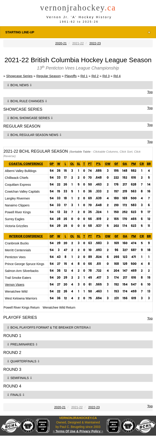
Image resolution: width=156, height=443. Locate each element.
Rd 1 (84, 76)
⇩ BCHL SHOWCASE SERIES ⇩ (30, 118)
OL (72, 164)
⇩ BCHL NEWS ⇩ (19, 85)
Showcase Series (19, 76)
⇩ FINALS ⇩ (16, 395)
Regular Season (48, 76)
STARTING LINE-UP (78, 32)
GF (116, 164)
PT (90, 164)
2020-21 (60, 43)
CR (142, 164)
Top (150, 92)
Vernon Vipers (14, 284)
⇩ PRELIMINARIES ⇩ (22, 344)
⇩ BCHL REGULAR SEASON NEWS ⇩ (34, 135)
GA (125, 164)
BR (149, 164)
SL (78, 164)
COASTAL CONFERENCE (26, 164)
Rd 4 (117, 76)
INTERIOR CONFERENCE (26, 236)
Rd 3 (106, 76)
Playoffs (70, 76)
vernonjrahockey (78, 8)
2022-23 (95, 43)
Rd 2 (95, 76)
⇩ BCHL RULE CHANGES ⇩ (27, 101)
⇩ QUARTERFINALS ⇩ (23, 361)
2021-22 (78, 43)
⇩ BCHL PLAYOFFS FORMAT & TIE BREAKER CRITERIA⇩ (49, 327)
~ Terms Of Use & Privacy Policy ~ (78, 431)
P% (98, 164)
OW (108, 164)
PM (133, 164)
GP (52, 164)
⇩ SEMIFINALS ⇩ (19, 378)
